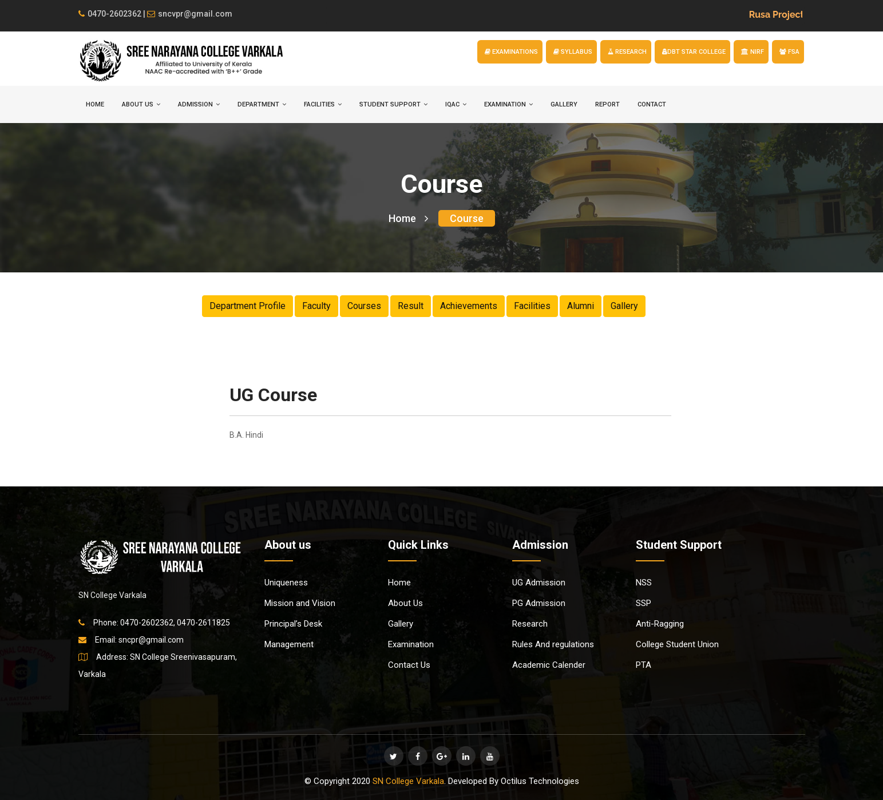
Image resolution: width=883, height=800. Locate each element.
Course (467, 218)
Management (289, 644)
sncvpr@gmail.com (189, 13)
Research (530, 624)
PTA (643, 665)
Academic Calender (548, 665)
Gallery (564, 104)
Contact (651, 104)
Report (607, 104)
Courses (364, 305)
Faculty (316, 305)
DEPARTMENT (261, 104)
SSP (643, 603)
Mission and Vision (299, 603)
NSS (644, 582)
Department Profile (247, 305)
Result (410, 305)
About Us (405, 603)
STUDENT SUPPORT (393, 104)
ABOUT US (141, 104)
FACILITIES (323, 104)
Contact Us (409, 665)
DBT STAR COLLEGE (694, 52)
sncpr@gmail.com (151, 639)
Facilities (532, 305)
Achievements (468, 305)
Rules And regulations (553, 644)
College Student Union (677, 644)
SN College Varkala (408, 781)
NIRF (752, 52)
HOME (95, 104)
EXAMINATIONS (511, 52)
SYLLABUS (572, 52)
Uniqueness (286, 582)
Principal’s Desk (293, 624)
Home (408, 218)
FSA (789, 52)
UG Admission (538, 582)
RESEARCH (627, 52)
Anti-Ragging (660, 624)
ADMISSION (199, 104)
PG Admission (538, 603)
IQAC (455, 104)
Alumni (580, 305)
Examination (411, 644)
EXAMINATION (508, 104)
